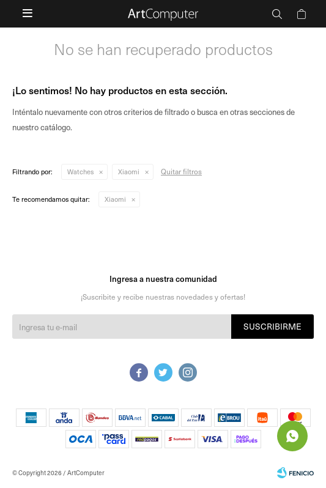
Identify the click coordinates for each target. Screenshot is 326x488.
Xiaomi (128, 171)
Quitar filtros (181, 171)
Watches (80, 171)
